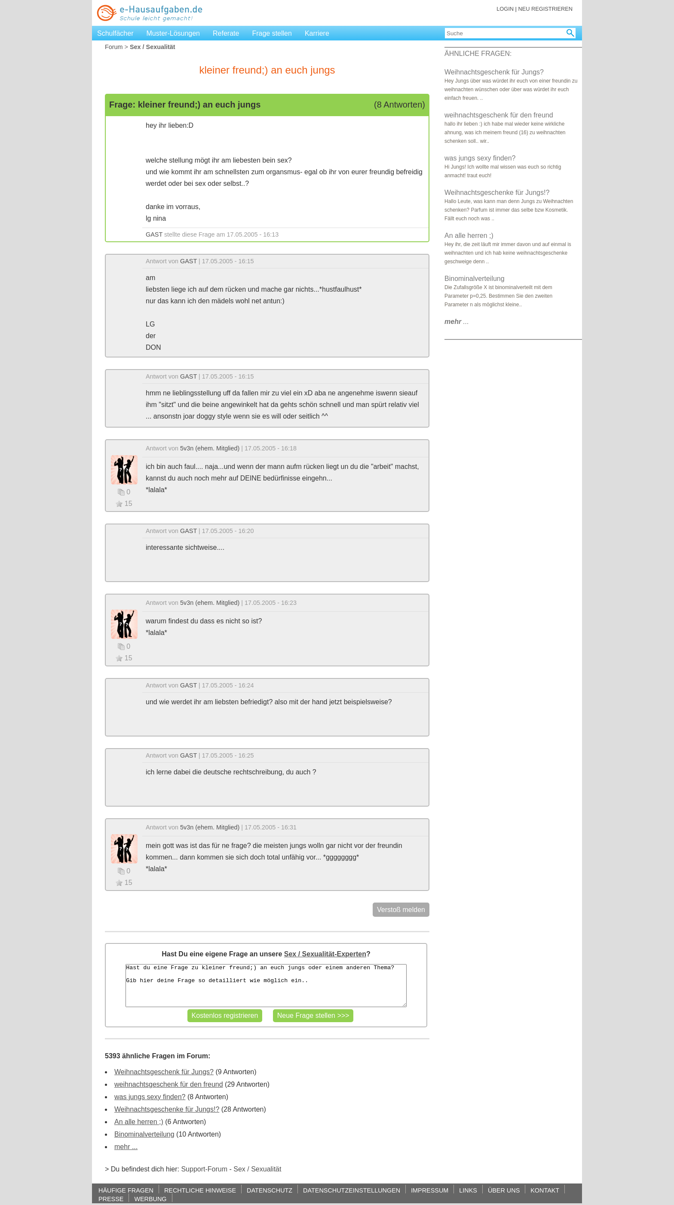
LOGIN (505, 9)
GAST (154, 234)
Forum (114, 46)
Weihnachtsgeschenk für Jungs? (164, 1072)
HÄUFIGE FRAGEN (125, 1190)
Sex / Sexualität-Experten (325, 954)
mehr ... (126, 1146)
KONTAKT (544, 1190)
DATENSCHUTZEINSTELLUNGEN (351, 1190)
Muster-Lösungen (173, 33)
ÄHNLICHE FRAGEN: (478, 53)
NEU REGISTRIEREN (545, 9)
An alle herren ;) (138, 1121)
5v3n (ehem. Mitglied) (209, 448)
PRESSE (110, 1199)
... (456, 321)
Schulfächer (115, 33)
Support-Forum (204, 1169)
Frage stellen (272, 33)
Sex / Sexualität (257, 1169)
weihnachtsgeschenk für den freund (168, 1084)
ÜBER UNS (504, 1190)
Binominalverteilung (144, 1134)
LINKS (468, 1190)
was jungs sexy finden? (149, 1096)
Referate (226, 33)
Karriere (317, 33)
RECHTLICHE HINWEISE (200, 1190)
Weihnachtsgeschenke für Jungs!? (166, 1109)
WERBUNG (150, 1199)
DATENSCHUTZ (269, 1190)
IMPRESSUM (429, 1190)
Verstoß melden (401, 909)
